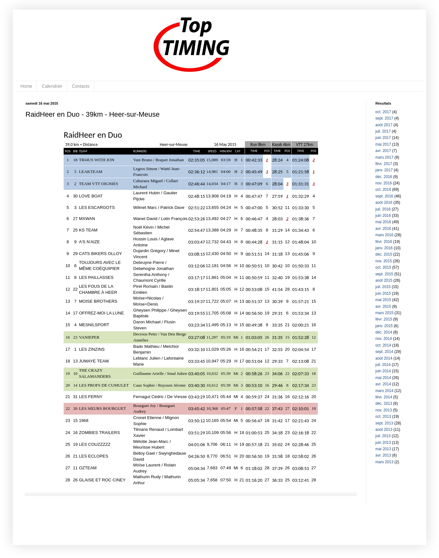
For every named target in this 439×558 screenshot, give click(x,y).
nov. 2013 (383, 410)
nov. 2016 (383, 183)
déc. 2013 (383, 403)
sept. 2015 (384, 274)
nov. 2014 (383, 338)
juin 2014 (383, 371)
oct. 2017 (383, 112)
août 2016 (383, 202)
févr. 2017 (383, 164)
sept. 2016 (384, 196)
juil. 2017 (383, 131)
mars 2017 (384, 157)
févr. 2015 (383, 319)
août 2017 (383, 125)
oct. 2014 (383, 345)
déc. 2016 (383, 177)
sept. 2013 (384, 423)
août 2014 (383, 358)
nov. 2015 (383, 261)
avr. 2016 (383, 228)
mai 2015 (383, 300)
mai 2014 (383, 377)
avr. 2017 (383, 150)
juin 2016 (383, 215)
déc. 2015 (383, 254)
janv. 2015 (384, 326)
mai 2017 (383, 144)
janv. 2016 (384, 248)
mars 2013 (384, 462)
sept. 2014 (384, 351)
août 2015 (383, 280)
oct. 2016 (383, 189)
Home (26, 86)
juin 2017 (383, 137)
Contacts (80, 86)
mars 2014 (384, 391)
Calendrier (52, 86)
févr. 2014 (383, 397)
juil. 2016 (383, 209)
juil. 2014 (383, 364)
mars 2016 (384, 235)
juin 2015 (383, 293)
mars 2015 (384, 313)
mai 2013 (383, 449)
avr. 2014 (383, 384)
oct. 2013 (383, 416)
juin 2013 (383, 442)
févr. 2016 (383, 241)
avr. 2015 (383, 306)
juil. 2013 (383, 436)
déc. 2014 (383, 332)
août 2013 (383, 429)
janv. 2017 (384, 170)
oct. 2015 (383, 267)
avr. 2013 (383, 455)
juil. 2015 (383, 287)
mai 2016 (383, 222)
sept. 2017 (384, 118)
